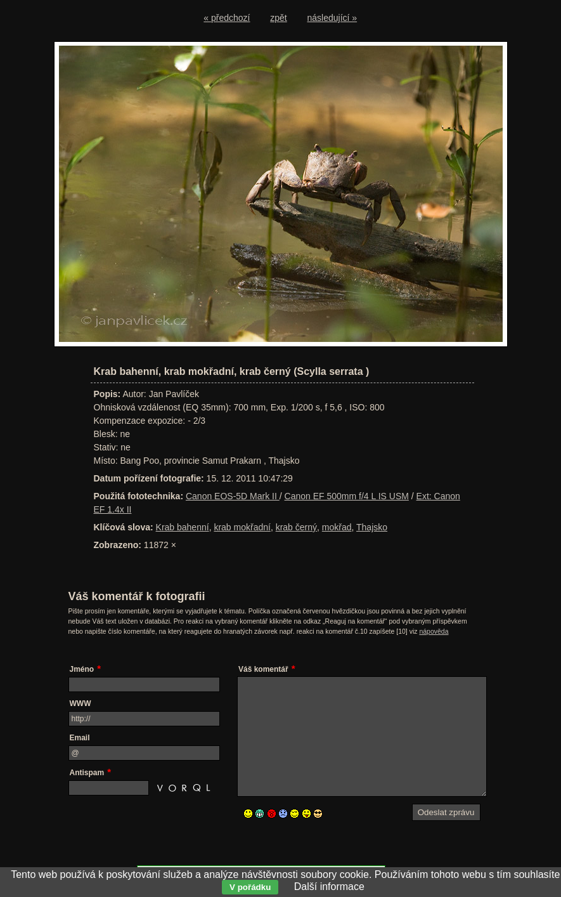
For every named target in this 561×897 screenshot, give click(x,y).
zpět (278, 18)
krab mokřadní (242, 527)
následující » (332, 18)
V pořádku (250, 887)
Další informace (329, 886)
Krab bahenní (182, 527)
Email (80, 737)
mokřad (337, 527)
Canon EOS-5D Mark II (233, 496)
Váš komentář (263, 669)
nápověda (433, 631)
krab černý (296, 527)
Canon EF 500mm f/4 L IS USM (347, 496)
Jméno (82, 669)
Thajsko (371, 527)
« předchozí (226, 18)
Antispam (87, 772)
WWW (80, 703)
